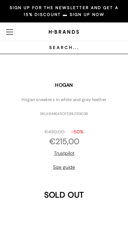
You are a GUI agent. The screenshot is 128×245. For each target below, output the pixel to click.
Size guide (64, 167)
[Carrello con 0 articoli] (116, 31)
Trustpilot (64, 153)
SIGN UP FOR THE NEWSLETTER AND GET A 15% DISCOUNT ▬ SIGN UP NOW (64, 11)
